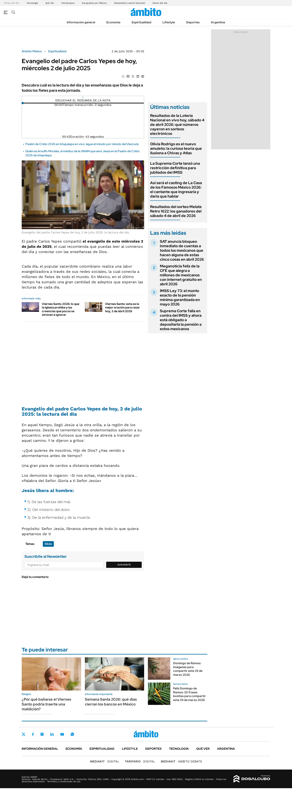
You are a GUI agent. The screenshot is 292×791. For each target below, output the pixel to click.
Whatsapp (72, 734)
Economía (113, 22)
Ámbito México (32, 51)
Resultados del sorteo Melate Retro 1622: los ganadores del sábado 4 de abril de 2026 (176, 211)
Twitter (23, 734)
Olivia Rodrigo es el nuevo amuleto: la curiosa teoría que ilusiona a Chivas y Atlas (176, 148)
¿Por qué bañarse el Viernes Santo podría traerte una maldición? (46, 704)
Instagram (42, 734)
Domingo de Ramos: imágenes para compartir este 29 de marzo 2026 (187, 669)
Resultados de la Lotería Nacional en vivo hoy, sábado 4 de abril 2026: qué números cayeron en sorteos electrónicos (177, 124)
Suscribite (124, 564)
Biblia (48, 544)
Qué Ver (49, 3)
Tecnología (32, 3)
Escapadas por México (94, 3)
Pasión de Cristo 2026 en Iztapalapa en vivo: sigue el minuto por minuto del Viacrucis (82, 144)
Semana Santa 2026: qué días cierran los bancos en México (111, 702)
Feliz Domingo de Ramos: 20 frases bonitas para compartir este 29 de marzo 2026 (189, 694)
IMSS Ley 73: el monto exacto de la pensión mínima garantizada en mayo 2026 (180, 297)
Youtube (62, 734)
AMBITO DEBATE (181, 761)
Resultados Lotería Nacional (129, 3)
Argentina (218, 22)
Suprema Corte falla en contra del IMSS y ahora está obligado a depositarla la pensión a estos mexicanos (181, 319)
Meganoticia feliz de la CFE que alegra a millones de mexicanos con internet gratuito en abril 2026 (181, 275)
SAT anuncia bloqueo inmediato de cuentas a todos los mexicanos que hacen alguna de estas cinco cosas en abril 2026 (182, 250)
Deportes (193, 22)
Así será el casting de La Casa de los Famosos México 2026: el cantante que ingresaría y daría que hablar (176, 189)
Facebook (33, 734)
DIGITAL (104, 761)
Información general (81, 22)
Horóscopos (68, 3)
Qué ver (203, 749)
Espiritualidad (141, 22)
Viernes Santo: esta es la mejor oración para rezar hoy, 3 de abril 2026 (122, 307)
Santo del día (160, 3)
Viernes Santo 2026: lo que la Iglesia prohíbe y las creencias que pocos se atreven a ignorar (60, 309)
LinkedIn (52, 734)
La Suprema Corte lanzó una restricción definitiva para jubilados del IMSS (175, 168)
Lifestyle (168, 22)
